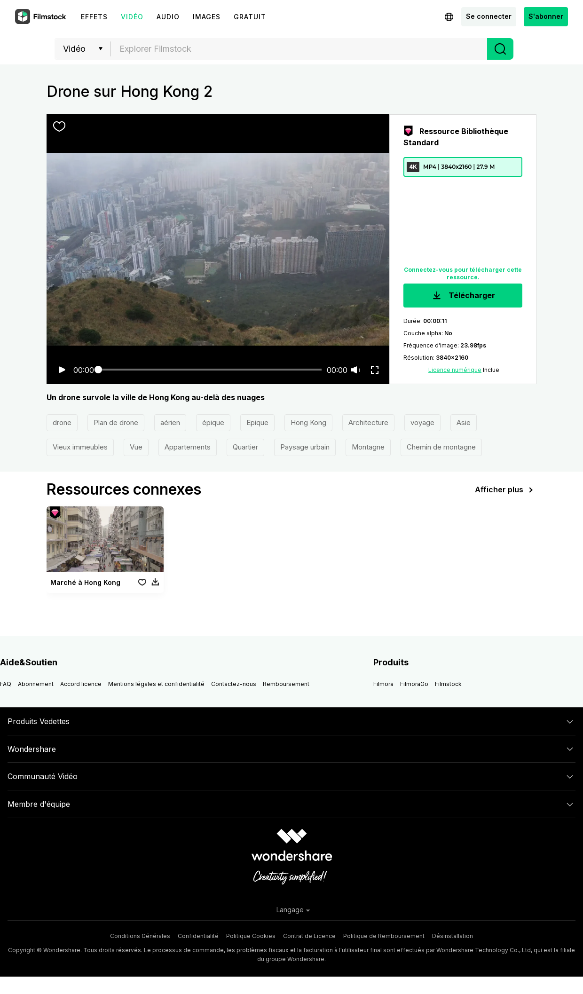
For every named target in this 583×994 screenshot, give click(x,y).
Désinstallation (452, 935)
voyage (422, 422)
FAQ (5, 683)
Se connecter (489, 16)
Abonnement (36, 683)
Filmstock (448, 683)
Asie (464, 422)
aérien (170, 422)
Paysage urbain (305, 446)
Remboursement (286, 683)
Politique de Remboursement (384, 935)
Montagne (368, 446)
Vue (136, 446)
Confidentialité (198, 935)
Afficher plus (505, 490)
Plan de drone (116, 422)
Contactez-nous (233, 683)
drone (62, 422)
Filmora (383, 683)
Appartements (188, 446)
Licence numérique (454, 369)
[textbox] (299, 49)
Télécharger (463, 296)
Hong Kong (308, 422)
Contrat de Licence (309, 935)
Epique (257, 422)
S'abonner (545, 16)
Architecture (368, 422)
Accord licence (81, 683)
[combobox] (299, 49)
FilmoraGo (414, 683)
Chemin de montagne (441, 446)
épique (213, 422)
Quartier (245, 446)
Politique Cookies (251, 935)
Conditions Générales (140, 935)
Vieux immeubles (80, 446)
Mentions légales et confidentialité (156, 683)
